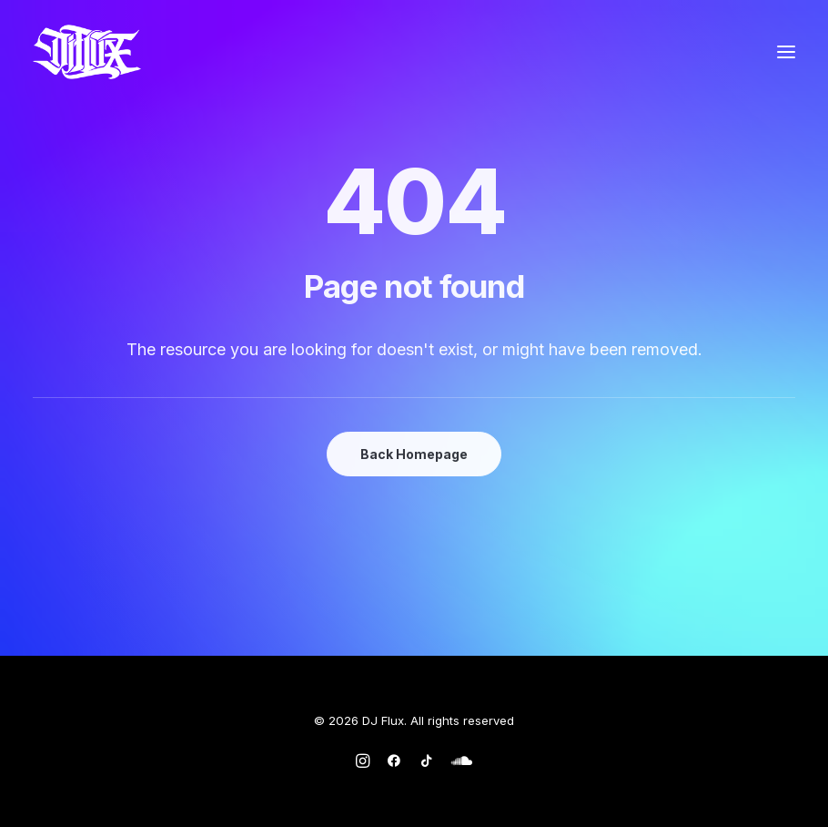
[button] (786, 52)
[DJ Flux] (87, 52)
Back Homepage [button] (414, 454)
